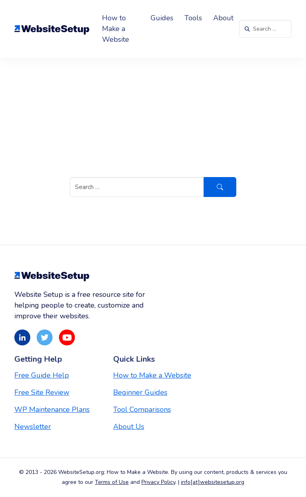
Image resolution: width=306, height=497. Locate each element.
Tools (193, 18)
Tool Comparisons (142, 409)
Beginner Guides (140, 392)
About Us (128, 426)
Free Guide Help (41, 375)
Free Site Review (41, 392)
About (223, 18)
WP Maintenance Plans (52, 409)
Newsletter (32, 426)
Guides (162, 18)
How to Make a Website (115, 28)
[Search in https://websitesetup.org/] (265, 29)
